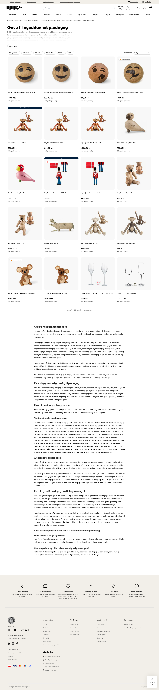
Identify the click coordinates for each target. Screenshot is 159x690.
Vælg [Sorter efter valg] (136, 53)
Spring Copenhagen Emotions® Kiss (93, 92)
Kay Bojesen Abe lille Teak (53, 143)
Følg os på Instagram (152, 683)
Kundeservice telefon (52, 667)
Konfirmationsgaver (103, 631)
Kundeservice (133, 2)
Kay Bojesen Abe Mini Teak (17, 143)
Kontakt (45, 628)
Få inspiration (128, 624)
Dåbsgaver (100, 624)
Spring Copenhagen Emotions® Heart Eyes (59, 92)
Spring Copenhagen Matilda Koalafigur (21, 293)
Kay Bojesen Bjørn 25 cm (16, 243)
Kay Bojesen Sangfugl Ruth (17, 193)
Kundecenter (47, 631)
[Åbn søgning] (79, 8)
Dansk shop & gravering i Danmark (70, 2)
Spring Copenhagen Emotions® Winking (21, 92)
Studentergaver (102, 628)
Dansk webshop (50, 670)
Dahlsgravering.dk (14, 649)
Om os (45, 624)
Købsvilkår (46, 638)
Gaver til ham (74, 624)
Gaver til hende (75, 628)
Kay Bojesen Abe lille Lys (89, 243)
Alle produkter (74, 635)
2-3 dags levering (51, 660)
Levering (45, 635)
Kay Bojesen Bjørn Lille (125, 193)
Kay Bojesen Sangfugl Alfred (127, 143)
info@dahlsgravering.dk (16, 635)
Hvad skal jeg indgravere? (132, 628)
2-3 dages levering (15, 2)
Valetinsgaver (101, 641)
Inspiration (146, 2)
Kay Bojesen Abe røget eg (126, 243)
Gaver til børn (74, 631)
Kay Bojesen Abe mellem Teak (91, 143)
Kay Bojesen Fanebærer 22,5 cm (55, 193)
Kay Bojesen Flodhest (51, 243)
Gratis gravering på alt (52, 656)
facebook (9, 643)
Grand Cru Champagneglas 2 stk (128, 293)
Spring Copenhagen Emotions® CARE (130, 92)
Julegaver (100, 638)
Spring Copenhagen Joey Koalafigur (56, 293)
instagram (13, 643)
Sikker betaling (50, 663)
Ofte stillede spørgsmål (50, 645)
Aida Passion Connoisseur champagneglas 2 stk (97, 293)
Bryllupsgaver (101, 635)
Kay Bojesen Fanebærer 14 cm (91, 193)
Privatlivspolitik (48, 641)
